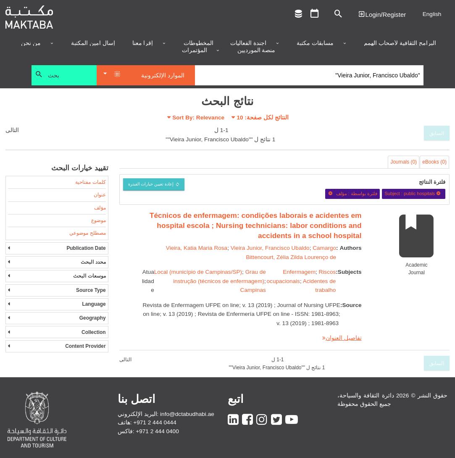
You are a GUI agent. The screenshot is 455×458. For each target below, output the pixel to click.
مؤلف (100, 208)
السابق (436, 133)
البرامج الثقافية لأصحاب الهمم (400, 43)
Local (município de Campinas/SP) (198, 272)
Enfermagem (299, 272)
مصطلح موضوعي (87, 233)
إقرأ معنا (142, 43)
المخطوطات (198, 43)
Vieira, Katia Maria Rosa (196, 248)
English (432, 14)
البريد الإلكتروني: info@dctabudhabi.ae (166, 414)
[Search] (309, 75)
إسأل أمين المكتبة (93, 43)
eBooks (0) (434, 162)
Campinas (253, 290)
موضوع (98, 220)
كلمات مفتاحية (90, 182)
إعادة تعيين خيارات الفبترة (151, 184)
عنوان (100, 195)
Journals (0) (403, 162)
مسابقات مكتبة (315, 43)
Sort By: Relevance (198, 117)
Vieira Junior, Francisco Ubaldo (270, 248)
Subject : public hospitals (414, 193)
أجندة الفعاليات (248, 43)
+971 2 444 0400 (157, 431)
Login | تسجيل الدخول (382, 14)
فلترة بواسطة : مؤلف (352, 193)
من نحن (31, 43)
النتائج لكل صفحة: (263, 117)
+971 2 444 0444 (154, 422)
